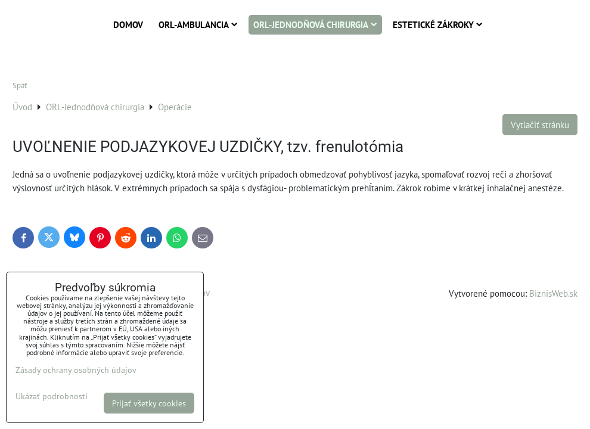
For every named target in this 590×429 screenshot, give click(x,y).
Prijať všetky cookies (149, 403)
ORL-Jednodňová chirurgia (315, 24)
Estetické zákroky (438, 24)
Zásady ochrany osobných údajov (75, 369)
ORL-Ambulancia (198, 24)
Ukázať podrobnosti (51, 396)
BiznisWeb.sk (553, 293)
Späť (20, 85)
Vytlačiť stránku (540, 124)
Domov (128, 24)
